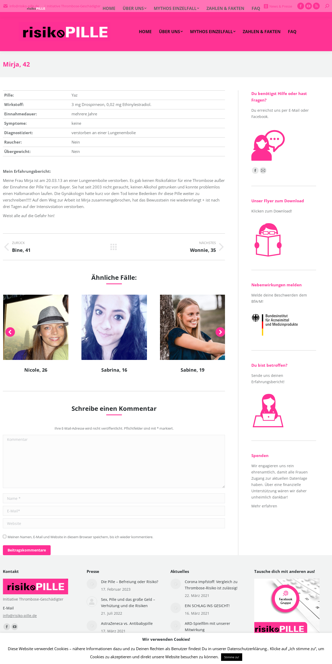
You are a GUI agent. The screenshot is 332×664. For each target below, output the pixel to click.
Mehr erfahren (264, 505)
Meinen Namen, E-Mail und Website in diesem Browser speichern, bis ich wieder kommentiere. (80, 537)
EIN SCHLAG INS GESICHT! (207, 605)
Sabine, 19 (192, 370)
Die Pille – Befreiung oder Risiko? (129, 581)
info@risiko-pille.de (20, 615)
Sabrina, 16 (114, 370)
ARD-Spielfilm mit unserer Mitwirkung (207, 626)
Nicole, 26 (35, 370)
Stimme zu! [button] (231, 657)
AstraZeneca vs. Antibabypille (127, 623)
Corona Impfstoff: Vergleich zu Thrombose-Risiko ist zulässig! (211, 584)
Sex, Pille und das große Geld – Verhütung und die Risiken (128, 602)
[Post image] (92, 584)
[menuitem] (145, 31)
